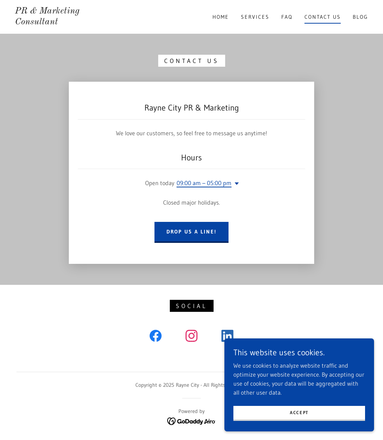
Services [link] (255, 16)
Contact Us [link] (322, 16)
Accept (299, 412)
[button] (235, 184)
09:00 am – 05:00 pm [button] (204, 183)
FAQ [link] (286, 16)
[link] (62, 22)
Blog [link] (360, 16)
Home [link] (220, 16)
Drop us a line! (191, 231)
